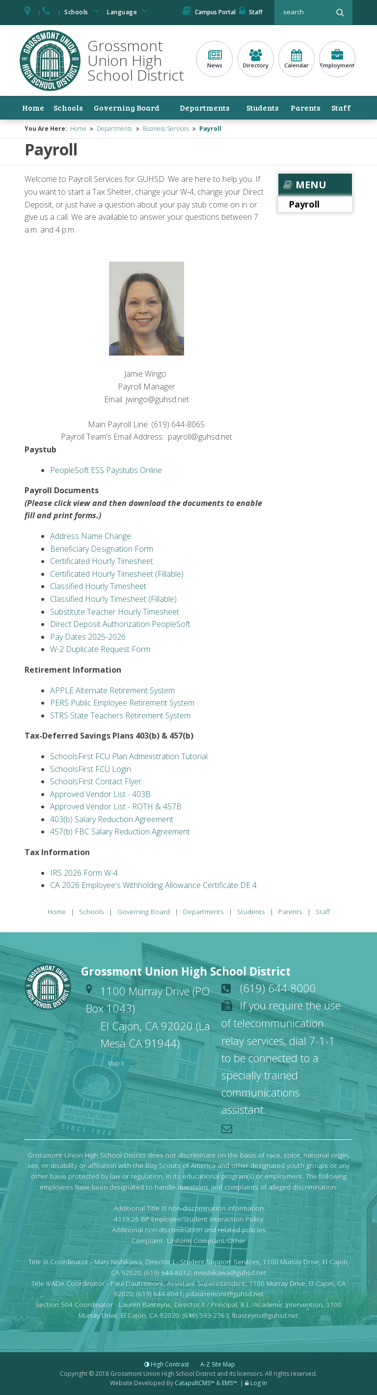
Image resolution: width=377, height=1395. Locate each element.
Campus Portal (209, 12)
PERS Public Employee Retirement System (122, 702)
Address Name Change (90, 536)
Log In (258, 1383)
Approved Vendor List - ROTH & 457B (116, 806)
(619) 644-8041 (159, 1293)
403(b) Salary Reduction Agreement (111, 819)
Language (129, 11)
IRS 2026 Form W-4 (84, 872)
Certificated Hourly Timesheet (101, 561)
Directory (255, 59)
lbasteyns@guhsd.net (265, 1315)
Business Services (166, 128)
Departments (205, 107)
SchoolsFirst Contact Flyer (95, 781)
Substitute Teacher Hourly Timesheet (114, 611)
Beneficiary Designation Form (101, 548)
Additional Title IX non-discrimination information (189, 1208)
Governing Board (126, 107)
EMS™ (229, 1383)
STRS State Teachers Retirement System (120, 715)
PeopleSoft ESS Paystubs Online (106, 470)
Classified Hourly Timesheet (98, 586)
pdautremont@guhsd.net (225, 1293)
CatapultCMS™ (195, 1383)
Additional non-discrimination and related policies (189, 1229)
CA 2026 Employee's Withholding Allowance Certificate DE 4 (153, 885)
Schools (83, 11)
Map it (117, 1063)
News (214, 59)
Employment (337, 59)
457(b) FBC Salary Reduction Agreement (120, 831)
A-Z (217, 1364)
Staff (251, 12)
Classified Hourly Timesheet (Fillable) (113, 599)
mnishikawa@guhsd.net (230, 1272)
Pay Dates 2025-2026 (88, 636)
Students (262, 107)
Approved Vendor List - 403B (100, 794)
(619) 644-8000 (278, 987)
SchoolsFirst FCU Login (90, 768)
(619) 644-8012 (167, 1272)
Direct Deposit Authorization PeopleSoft (120, 624)
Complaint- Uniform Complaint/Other (188, 1240)
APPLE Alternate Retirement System (112, 689)
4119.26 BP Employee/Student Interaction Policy (188, 1218)
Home (33, 107)
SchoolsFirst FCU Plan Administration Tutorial (129, 756)
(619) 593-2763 (206, 1315)
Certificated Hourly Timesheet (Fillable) (117, 573)
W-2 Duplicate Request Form (100, 649)
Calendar (296, 59)
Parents (306, 107)
